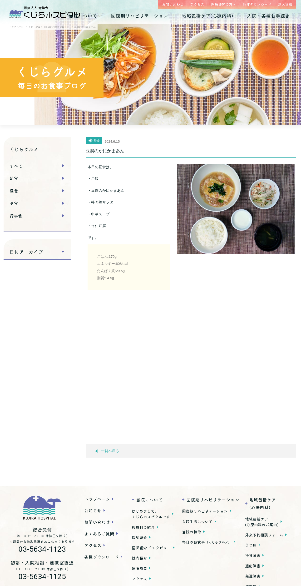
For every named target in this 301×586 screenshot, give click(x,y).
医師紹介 (139, 537)
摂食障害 (252, 555)
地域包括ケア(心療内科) (207, 15)
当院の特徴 (191, 532)
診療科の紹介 (143, 527)
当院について (83, 15)
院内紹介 (139, 558)
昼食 (14, 191)
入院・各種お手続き (268, 15)
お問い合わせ (172, 4)
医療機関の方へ (223, 4)
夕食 (14, 203)
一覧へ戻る (107, 451)
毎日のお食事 (207, 542)
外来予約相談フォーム (264, 535)
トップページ (97, 499)
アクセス (197, 4)
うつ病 (251, 545)
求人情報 (285, 4)
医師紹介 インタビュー (151, 548)
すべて (16, 166)
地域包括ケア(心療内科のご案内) (261, 521)
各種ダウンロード (257, 4)
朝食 (14, 178)
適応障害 (252, 566)
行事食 (16, 216)
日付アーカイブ (26, 252)
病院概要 (139, 568)
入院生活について (197, 521)
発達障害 (252, 576)
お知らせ (92, 510)
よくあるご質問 (99, 533)
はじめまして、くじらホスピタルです (151, 514)
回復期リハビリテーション (139, 15)
